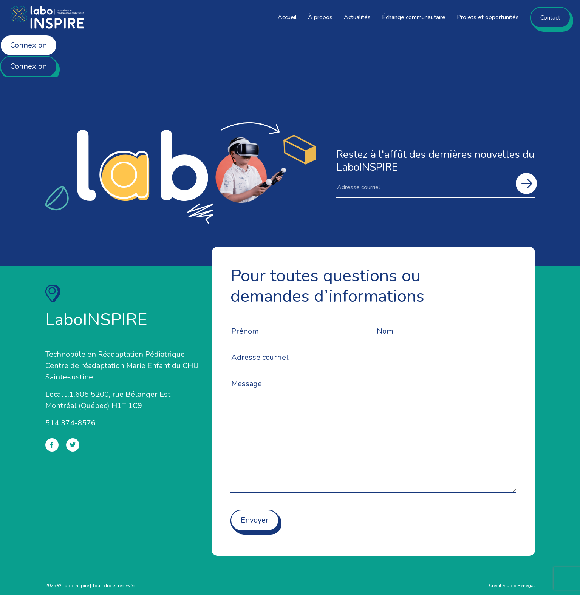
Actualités (357, 17)
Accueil (287, 17)
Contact (550, 18)
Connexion (28, 45)
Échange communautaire (413, 17)
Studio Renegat (519, 586)
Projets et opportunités (488, 17)
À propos (320, 17)
